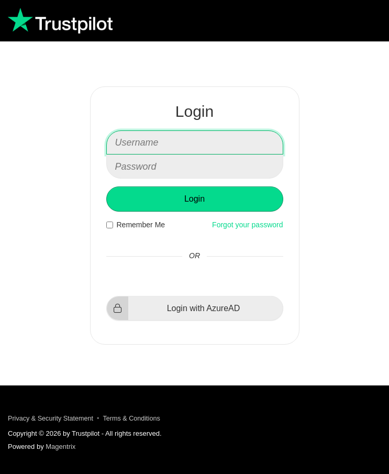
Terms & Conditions (131, 418)
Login (194, 198)
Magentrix (60, 446)
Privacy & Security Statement (50, 418)
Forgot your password (247, 225)
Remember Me (135, 225)
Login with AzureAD (173, 308)
